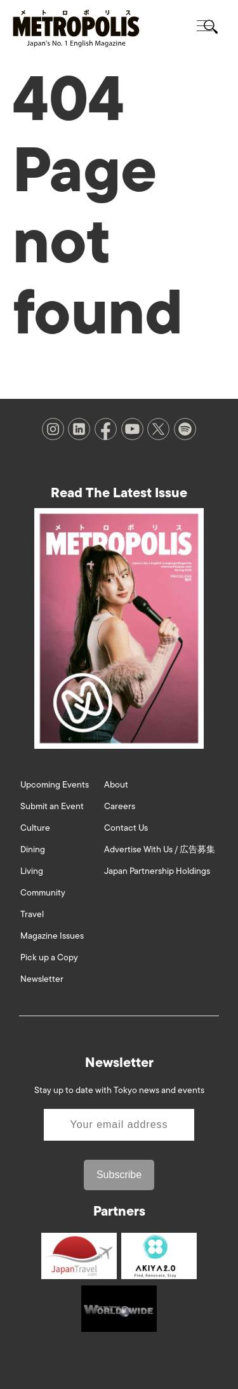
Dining (32, 849)
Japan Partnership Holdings (157, 871)
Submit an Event (52, 806)
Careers (119, 806)
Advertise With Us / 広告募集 (159, 849)
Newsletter (41, 979)
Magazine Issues (52, 936)
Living (31, 871)
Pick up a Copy (49, 957)
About (116, 784)
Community (42, 892)
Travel (32, 914)
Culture (35, 828)
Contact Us (126, 828)
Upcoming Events (54, 784)
